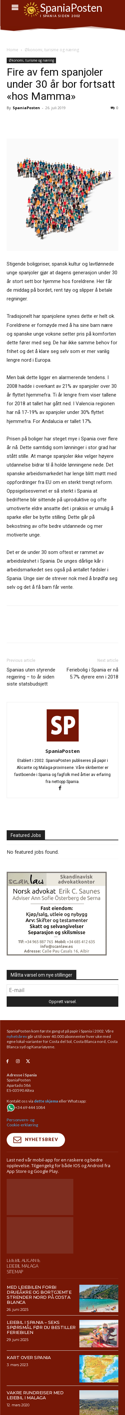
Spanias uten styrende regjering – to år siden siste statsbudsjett (31, 677)
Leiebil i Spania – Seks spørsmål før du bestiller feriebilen (41, 1327)
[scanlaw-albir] (57, 953)
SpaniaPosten (26, 107)
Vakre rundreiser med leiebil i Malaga (35, 1395)
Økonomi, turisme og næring (52, 50)
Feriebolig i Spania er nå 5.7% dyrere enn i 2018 (92, 673)
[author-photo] (63, 741)
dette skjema (46, 1101)
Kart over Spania (29, 1357)
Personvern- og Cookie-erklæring (22, 1122)
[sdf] (62, 9)
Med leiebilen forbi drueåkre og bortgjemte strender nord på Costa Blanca (39, 1294)
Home (12, 50)
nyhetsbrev (17, 1036)
